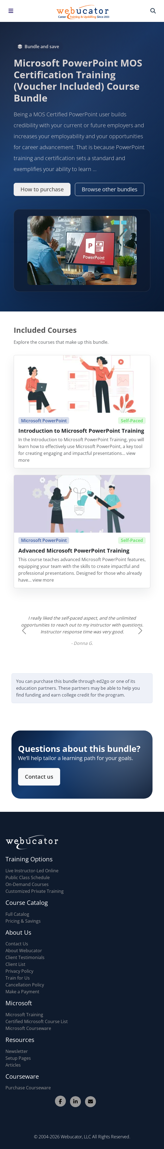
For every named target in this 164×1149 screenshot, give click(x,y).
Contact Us (16, 944)
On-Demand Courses (27, 884)
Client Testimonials (25, 957)
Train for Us (17, 978)
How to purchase (42, 189)
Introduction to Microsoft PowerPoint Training (81, 435)
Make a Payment (22, 992)
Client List (15, 964)
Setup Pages (18, 1058)
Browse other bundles (109, 189)
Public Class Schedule (27, 877)
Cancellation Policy (24, 985)
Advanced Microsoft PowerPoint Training (73, 555)
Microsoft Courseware (28, 1028)
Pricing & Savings (23, 921)
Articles (13, 1065)
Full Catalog (17, 914)
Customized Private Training (34, 891)
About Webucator (23, 951)
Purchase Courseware (28, 1088)
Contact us (41, 775)
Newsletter (16, 1051)
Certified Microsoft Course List (36, 1021)
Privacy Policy (19, 971)
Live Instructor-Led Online (31, 871)
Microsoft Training (24, 1015)
